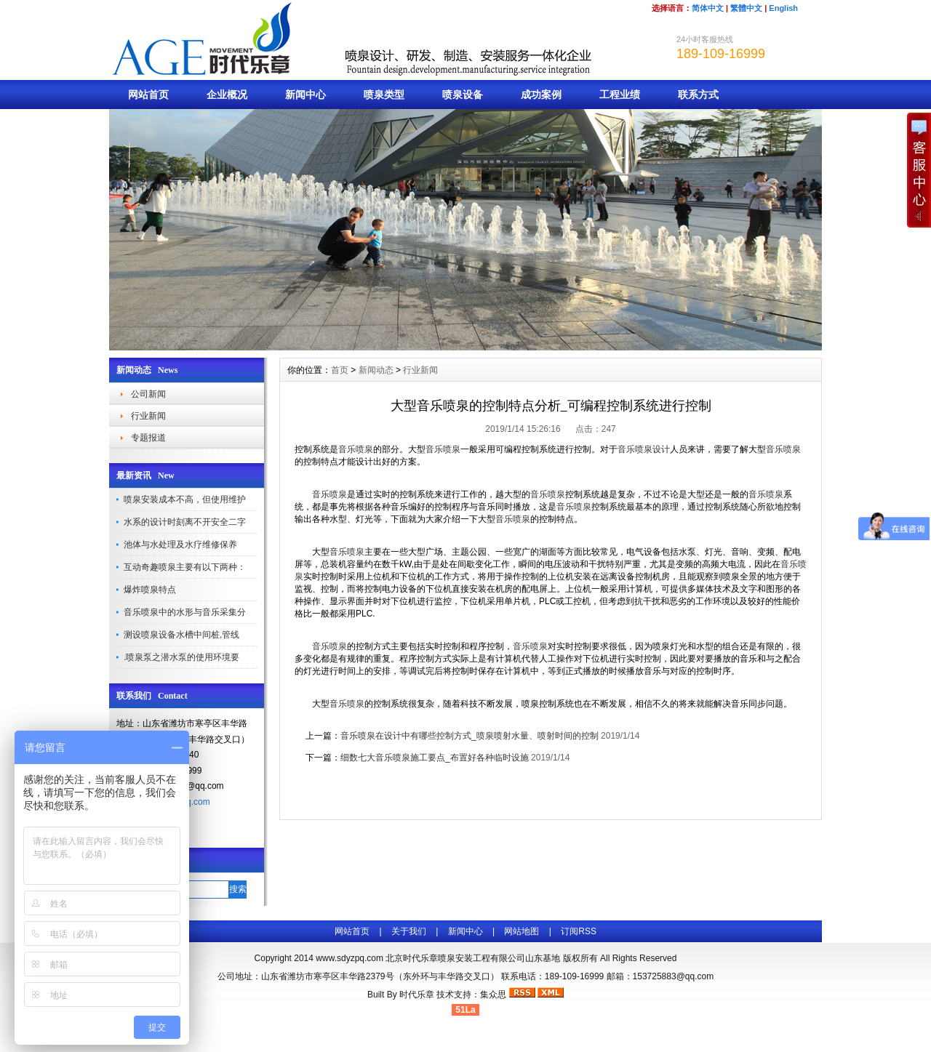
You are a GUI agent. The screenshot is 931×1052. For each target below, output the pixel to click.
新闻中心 (305, 94)
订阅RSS (578, 931)
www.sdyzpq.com (349, 958)
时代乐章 (416, 994)
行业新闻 (148, 416)
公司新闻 (148, 394)
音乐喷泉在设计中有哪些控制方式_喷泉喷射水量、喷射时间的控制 (469, 736)
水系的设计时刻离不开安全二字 (185, 522)
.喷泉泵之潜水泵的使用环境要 (181, 657)
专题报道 (148, 438)
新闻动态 (376, 370)
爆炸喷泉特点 (150, 590)
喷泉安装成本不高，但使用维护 (185, 499)
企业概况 (227, 94)
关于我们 (408, 931)
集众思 (493, 994)
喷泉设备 (462, 94)
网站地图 (521, 931)
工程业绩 (619, 94)
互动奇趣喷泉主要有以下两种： (185, 567)
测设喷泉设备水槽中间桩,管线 (181, 635)
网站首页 (148, 94)
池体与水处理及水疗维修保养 (180, 544)
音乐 (626, 449)
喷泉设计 (652, 449)
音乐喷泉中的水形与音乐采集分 (185, 612)
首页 (339, 370)
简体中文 (708, 8)
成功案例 (541, 94)
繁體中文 (746, 8)
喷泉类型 (384, 94)
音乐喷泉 (355, 449)
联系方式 (698, 94)
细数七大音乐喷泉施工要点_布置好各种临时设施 (434, 757)
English (783, 8)
